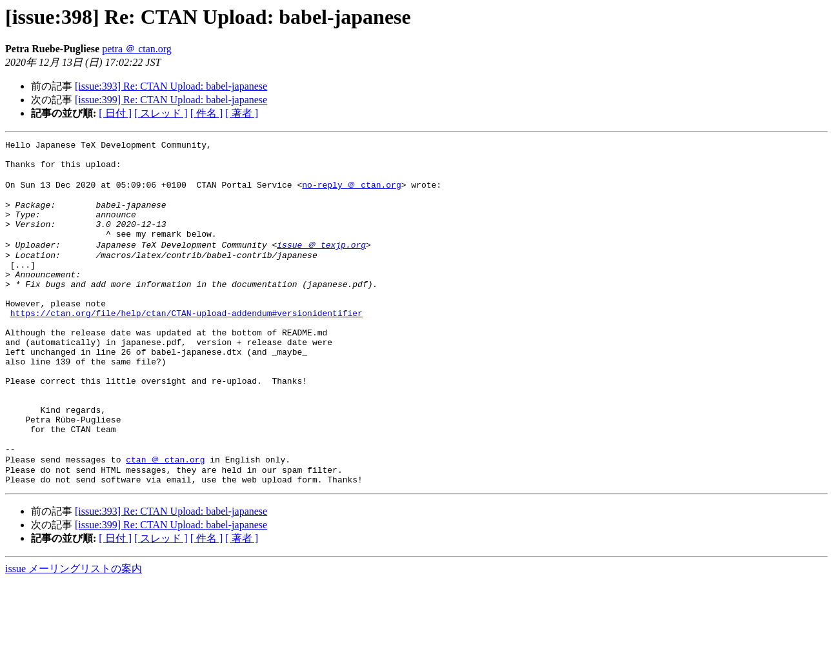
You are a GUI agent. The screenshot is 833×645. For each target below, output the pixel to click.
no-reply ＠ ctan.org (351, 193)
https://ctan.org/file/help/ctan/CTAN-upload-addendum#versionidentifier (186, 345)
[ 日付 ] (115, 113)
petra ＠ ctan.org (137, 48)
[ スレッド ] (161, 113)
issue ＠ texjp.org (321, 263)
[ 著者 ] (241, 113)
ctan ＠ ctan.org (165, 519)
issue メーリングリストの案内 (73, 632)
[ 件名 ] (206, 113)
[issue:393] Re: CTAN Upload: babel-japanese (171, 86)
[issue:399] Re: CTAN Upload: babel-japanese (171, 99)
